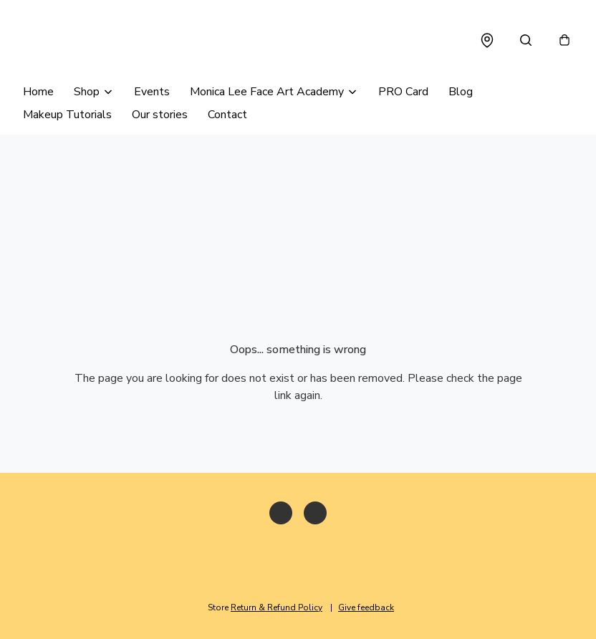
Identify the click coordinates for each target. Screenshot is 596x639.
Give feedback (366, 607)
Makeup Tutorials (67, 114)
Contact (227, 114)
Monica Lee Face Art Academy (267, 92)
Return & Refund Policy (276, 607)
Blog (460, 92)
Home (38, 92)
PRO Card (403, 92)
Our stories (160, 114)
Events (152, 92)
